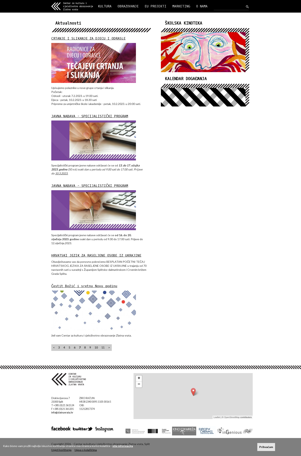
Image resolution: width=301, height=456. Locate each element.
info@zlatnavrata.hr (62, 412)
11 (103, 347)
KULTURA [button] (105, 6)
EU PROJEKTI (155, 6)
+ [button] (139, 378)
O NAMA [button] (202, 6)
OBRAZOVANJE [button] (128, 6)
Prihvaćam (266, 447)
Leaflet (217, 417)
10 (96, 347)
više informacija (122, 446)
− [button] (139, 384)
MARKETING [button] (181, 6)
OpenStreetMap (232, 417)
